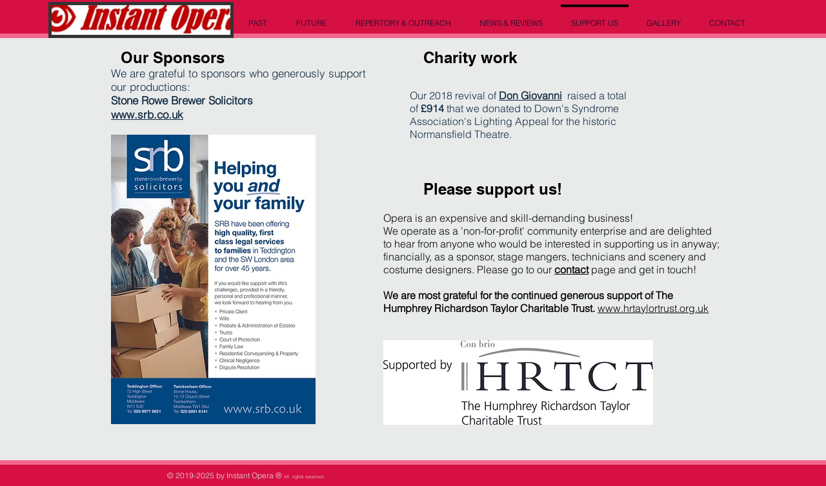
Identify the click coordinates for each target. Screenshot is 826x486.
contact (571, 269)
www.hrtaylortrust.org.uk (653, 308)
